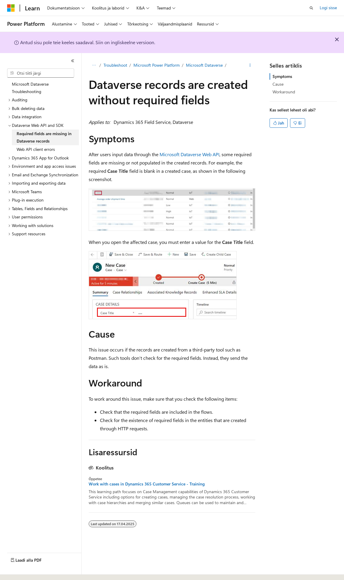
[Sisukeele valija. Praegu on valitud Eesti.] (17, 570)
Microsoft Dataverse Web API (189, 154)
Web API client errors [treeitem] (36, 149)
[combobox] (40, 73)
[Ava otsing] (311, 8)
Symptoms (282, 76)
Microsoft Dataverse (204, 65)
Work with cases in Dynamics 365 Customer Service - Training (147, 484)
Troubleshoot (115, 65)
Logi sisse (328, 7)
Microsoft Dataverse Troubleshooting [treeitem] (30, 87)
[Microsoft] (11, 8)
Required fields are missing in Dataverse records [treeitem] (44, 137)
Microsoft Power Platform (156, 65)
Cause (278, 84)
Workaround (284, 92)
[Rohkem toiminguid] (250, 65)
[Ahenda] (72, 60)
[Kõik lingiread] (94, 65)
